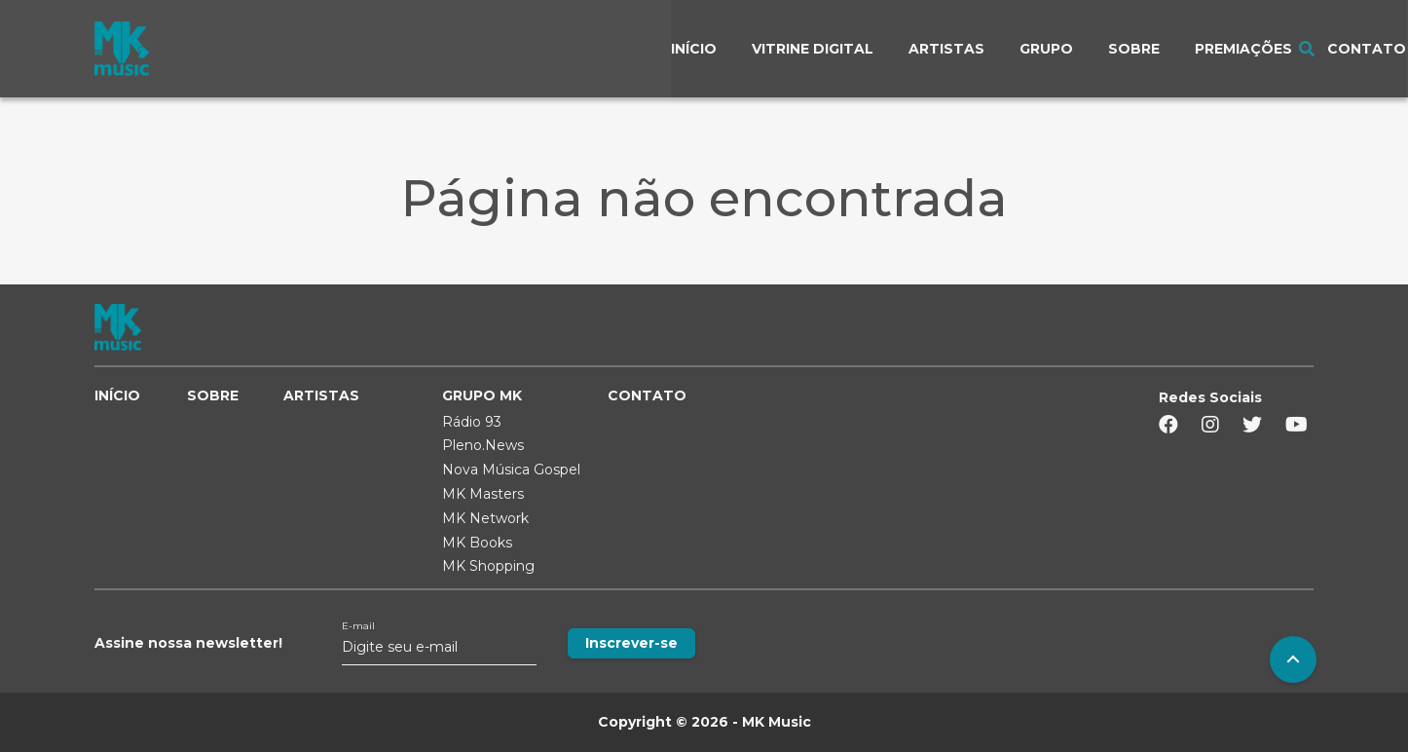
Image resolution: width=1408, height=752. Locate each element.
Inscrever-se (631, 643)
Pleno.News (483, 445)
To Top (1293, 659)
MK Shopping (488, 566)
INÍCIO (117, 395)
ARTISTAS (321, 395)
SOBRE (213, 395)
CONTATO (647, 395)
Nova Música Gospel (511, 469)
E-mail (358, 626)
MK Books (477, 542)
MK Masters (483, 494)
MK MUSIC (121, 48)
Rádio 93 (471, 422)
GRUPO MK (482, 395)
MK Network (485, 518)
